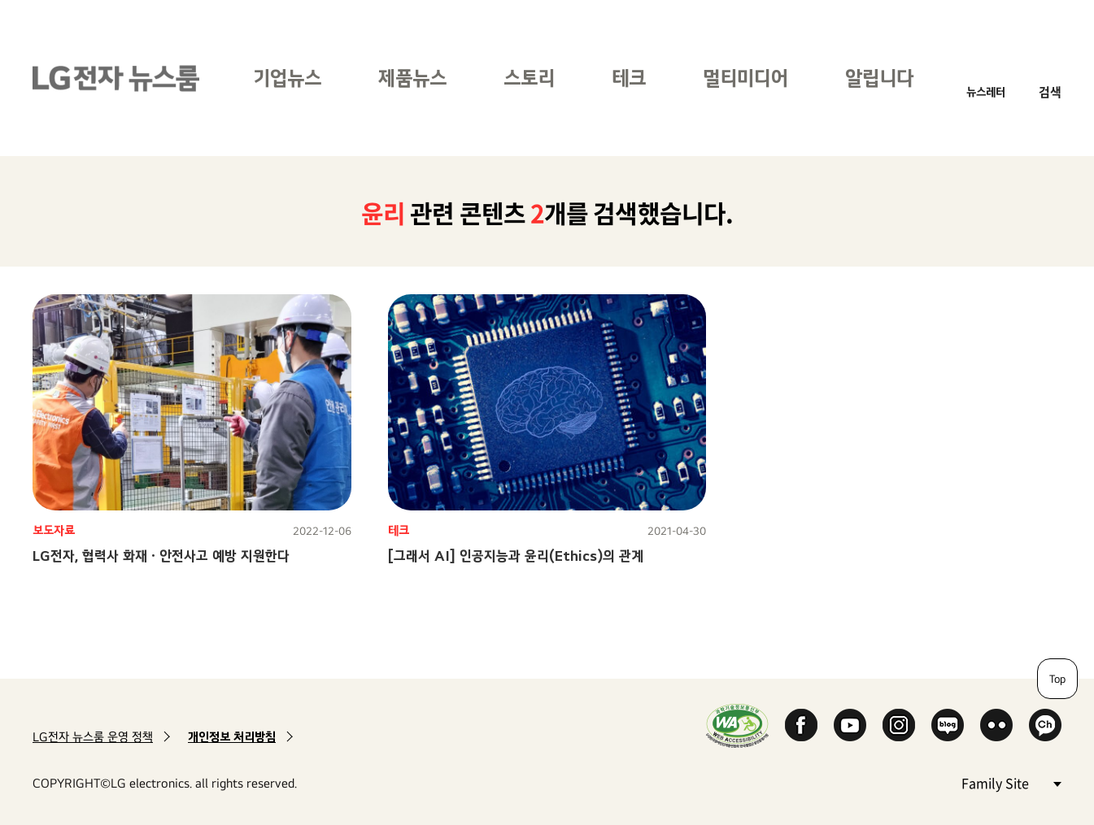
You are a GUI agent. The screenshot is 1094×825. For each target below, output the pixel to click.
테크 (629, 77)
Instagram (899, 725)
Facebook (801, 725)
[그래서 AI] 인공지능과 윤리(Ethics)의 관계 (515, 555)
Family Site (1011, 782)
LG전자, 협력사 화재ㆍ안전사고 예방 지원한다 (161, 555)
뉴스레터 (985, 91)
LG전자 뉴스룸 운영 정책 (93, 737)
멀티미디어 (745, 77)
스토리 (529, 77)
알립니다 (879, 77)
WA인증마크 (737, 725)
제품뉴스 (412, 77)
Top (1057, 678)
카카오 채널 (1045, 725)
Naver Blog (947, 725)
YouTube (850, 725)
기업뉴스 (287, 77)
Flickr (996, 725)
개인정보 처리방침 (232, 737)
